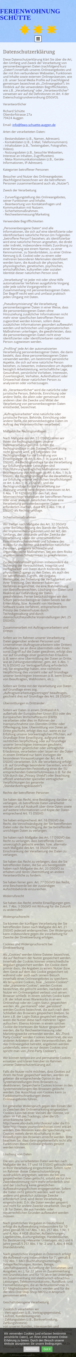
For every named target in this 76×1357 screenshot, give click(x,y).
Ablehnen (31, 1349)
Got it (47, 1349)
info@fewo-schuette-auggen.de (34, 125)
